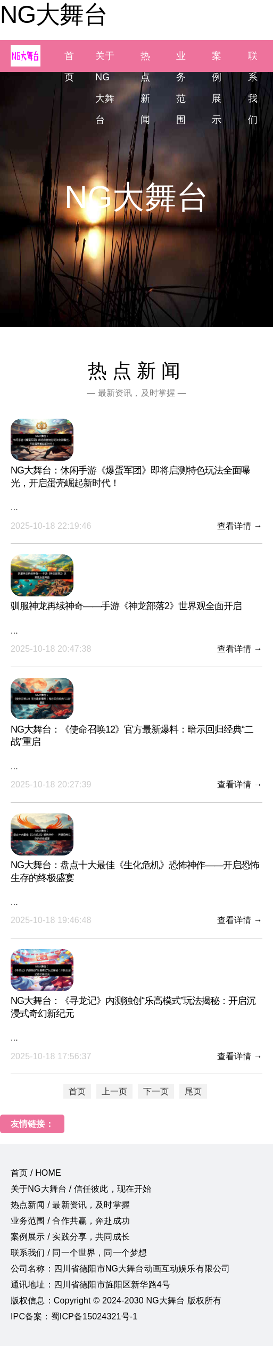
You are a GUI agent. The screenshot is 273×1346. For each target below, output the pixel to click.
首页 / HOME (36, 1172)
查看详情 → (239, 525)
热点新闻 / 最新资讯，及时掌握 (70, 1204)
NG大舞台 (53, 14)
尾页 (193, 1091)
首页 (77, 1091)
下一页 (156, 1091)
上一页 (114, 1091)
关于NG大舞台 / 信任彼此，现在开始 (81, 1188)
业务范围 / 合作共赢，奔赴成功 (70, 1220)
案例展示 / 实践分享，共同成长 (70, 1236)
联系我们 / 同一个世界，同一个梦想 (79, 1252)
